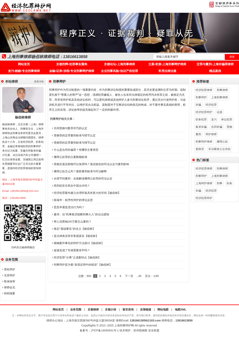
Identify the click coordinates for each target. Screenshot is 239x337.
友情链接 (145, 309)
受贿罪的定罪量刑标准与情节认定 (74, 135)
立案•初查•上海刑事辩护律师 (167, 64)
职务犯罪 (201, 119)
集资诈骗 (201, 126)
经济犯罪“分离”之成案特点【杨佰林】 (76, 257)
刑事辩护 (201, 97)
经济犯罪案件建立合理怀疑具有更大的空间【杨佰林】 (86, 192)
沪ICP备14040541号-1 (105, 330)
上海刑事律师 (219, 97)
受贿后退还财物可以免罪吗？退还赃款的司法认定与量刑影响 (90, 164)
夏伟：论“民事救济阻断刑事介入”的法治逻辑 (80, 214)
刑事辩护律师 (204, 141)
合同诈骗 (216, 126)
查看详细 (39, 81)
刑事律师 (222, 90)
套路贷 (200, 149)
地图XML (180, 309)
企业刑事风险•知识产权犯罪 (119, 71)
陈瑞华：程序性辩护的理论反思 (72, 200)
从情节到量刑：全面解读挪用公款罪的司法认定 (82, 178)
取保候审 (8, 281)
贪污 (214, 119)
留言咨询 (128, 309)
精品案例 (215, 71)
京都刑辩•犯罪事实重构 (71, 64)
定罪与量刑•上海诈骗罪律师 (215, 64)
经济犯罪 (211, 104)
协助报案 (8, 293)
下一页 (129, 276)
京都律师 (93, 309)
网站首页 (24, 64)
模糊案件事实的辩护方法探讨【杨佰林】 (78, 243)
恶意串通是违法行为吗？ (68, 207)
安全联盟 (153, 330)
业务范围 (75, 309)
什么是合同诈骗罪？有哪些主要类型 (75, 149)
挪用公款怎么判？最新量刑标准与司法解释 (79, 171)
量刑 (198, 134)
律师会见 (8, 287)
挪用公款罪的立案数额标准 (69, 157)
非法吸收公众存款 (219, 149)
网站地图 (162, 309)
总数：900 (84, 276)
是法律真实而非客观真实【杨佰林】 (75, 236)
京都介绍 (110, 309)
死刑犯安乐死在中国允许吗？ (71, 185)
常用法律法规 (167, 71)
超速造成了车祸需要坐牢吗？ (71, 250)
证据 (219, 112)
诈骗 (198, 104)
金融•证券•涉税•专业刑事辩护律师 (71, 71)
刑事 (219, 183)
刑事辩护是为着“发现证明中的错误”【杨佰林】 (82, 264)
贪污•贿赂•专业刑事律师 (24, 71)
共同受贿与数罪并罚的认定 (69, 128)
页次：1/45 (152, 276)
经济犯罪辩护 (204, 112)
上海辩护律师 (204, 183)
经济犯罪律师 (204, 90)
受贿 (229, 126)
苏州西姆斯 (140, 330)
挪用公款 (222, 141)
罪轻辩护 (8, 269)
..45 (139, 276)
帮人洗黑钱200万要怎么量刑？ (71, 221)
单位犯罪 (226, 119)
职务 (229, 183)
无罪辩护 (8, 275)
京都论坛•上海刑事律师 (119, 64)
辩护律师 (211, 134)
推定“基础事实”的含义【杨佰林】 (73, 228)
